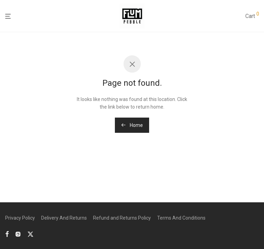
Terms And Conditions (181, 218)
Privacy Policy (20, 218)
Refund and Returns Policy (122, 218)
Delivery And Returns (64, 218)
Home (132, 125)
